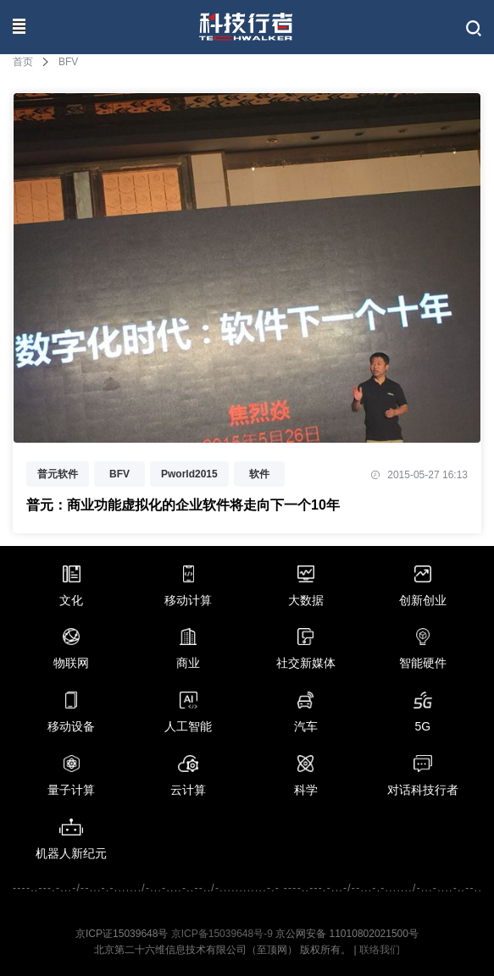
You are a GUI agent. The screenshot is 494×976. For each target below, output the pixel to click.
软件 (259, 474)
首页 (23, 62)
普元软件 (57, 474)
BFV (119, 474)
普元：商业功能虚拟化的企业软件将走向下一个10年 (183, 505)
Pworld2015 (189, 474)
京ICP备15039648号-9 (222, 934)
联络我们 (379, 950)
